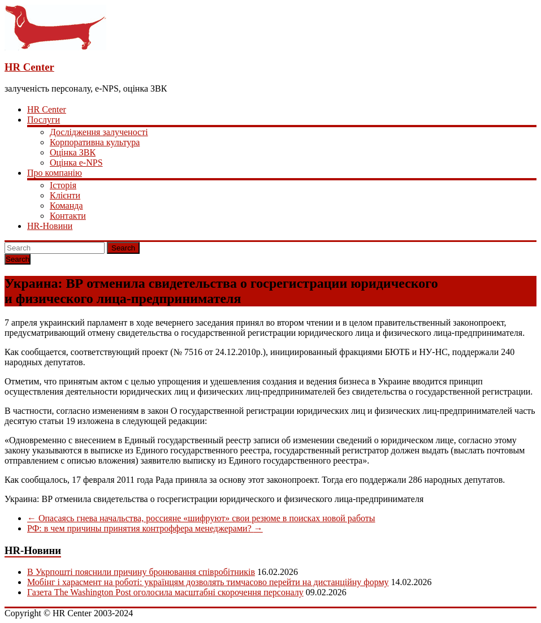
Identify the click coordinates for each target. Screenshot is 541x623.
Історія (63, 185)
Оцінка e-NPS (76, 162)
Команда (66, 205)
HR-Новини (49, 226)
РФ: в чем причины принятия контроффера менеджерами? (145, 528)
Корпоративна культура (95, 142)
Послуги (43, 119)
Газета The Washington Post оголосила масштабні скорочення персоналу (165, 592)
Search (123, 248)
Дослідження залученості (99, 132)
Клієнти (65, 195)
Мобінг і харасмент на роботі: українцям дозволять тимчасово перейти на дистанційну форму (208, 582)
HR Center (29, 67)
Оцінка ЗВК (73, 152)
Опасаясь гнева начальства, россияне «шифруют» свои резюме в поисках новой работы (201, 518)
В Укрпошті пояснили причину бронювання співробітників (141, 572)
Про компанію (54, 173)
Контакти (68, 215)
